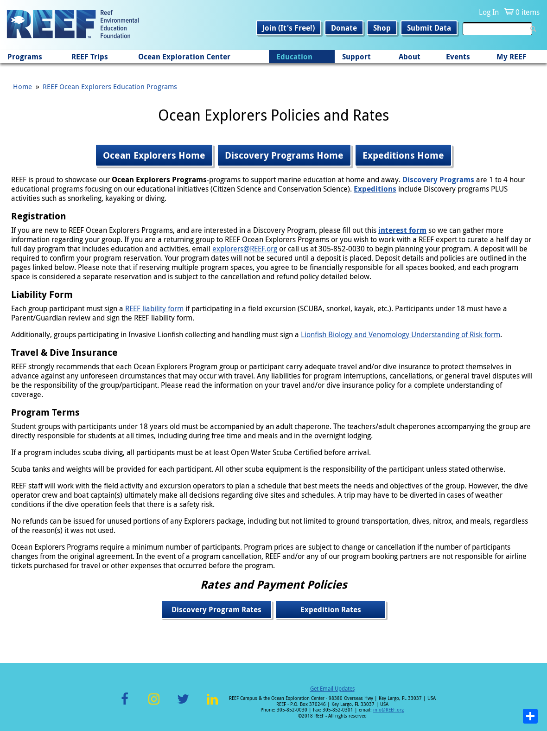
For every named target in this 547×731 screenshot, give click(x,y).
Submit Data (429, 28)
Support (356, 56)
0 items (527, 12)
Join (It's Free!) (288, 28)
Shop (382, 28)
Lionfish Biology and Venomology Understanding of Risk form (400, 334)
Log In (489, 12)
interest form (402, 230)
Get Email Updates (332, 688)
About (409, 56)
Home (22, 86)
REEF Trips (89, 56)
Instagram (154, 704)
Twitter (183, 704)
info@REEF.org (388, 710)
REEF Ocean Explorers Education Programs (110, 86)
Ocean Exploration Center (184, 56)
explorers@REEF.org (244, 249)
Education (294, 56)
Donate (344, 28)
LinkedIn (212, 704)
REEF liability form (154, 308)
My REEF (511, 56)
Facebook (124, 704)
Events (458, 56)
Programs (24, 56)
